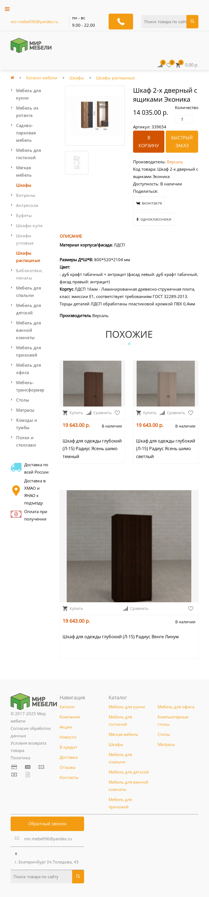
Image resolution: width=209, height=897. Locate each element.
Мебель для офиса (28, 368)
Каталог (67, 706)
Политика (20, 757)
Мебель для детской (28, 309)
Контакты (69, 777)
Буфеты (24, 215)
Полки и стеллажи (26, 441)
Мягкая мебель (24, 171)
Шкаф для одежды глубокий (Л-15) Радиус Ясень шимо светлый (165, 449)
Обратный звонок (47, 824)
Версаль (175, 161)
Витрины (26, 195)
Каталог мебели (41, 77)
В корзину (149, 142)
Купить (73, 412)
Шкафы (76, 77)
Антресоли (27, 205)
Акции (66, 727)
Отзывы (68, 767)
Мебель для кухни (28, 94)
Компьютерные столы (173, 720)
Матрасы (25, 410)
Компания (70, 717)
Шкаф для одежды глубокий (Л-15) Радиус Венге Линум (121, 637)
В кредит (68, 747)
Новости (68, 737)
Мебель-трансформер (30, 386)
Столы (22, 400)
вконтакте (149, 203)
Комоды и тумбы (26, 423)
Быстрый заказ (182, 142)
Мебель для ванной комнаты (28, 330)
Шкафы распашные (115, 77)
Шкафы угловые (25, 239)
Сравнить (99, 412)
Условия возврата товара (28, 746)
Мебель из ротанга (27, 111)
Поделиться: (145, 191)
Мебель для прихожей (28, 351)
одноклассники (153, 220)
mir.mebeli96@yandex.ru (34, 21)
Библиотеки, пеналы (29, 274)
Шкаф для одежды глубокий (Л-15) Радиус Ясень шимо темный (92, 449)
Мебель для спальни (28, 291)
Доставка (69, 757)
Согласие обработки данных (31, 732)
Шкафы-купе (29, 225)
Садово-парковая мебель (26, 133)
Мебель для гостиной (28, 154)
